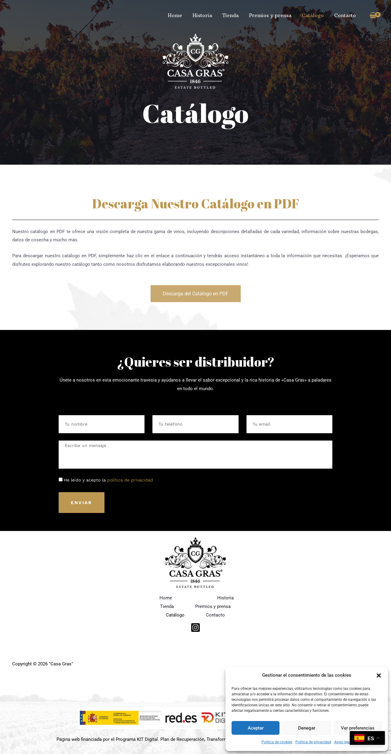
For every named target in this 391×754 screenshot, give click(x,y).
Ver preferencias (358, 728)
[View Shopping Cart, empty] (373, 15)
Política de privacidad (313, 742)
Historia (205, 15)
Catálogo (314, 15)
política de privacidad (130, 480)
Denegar (306, 728)
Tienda (233, 15)
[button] (379, 675)
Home (178, 15)
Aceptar (256, 728)
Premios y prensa (271, 15)
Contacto (345, 15)
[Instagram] (195, 627)
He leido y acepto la (108, 480)
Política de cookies (276, 742)
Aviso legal (343, 742)
